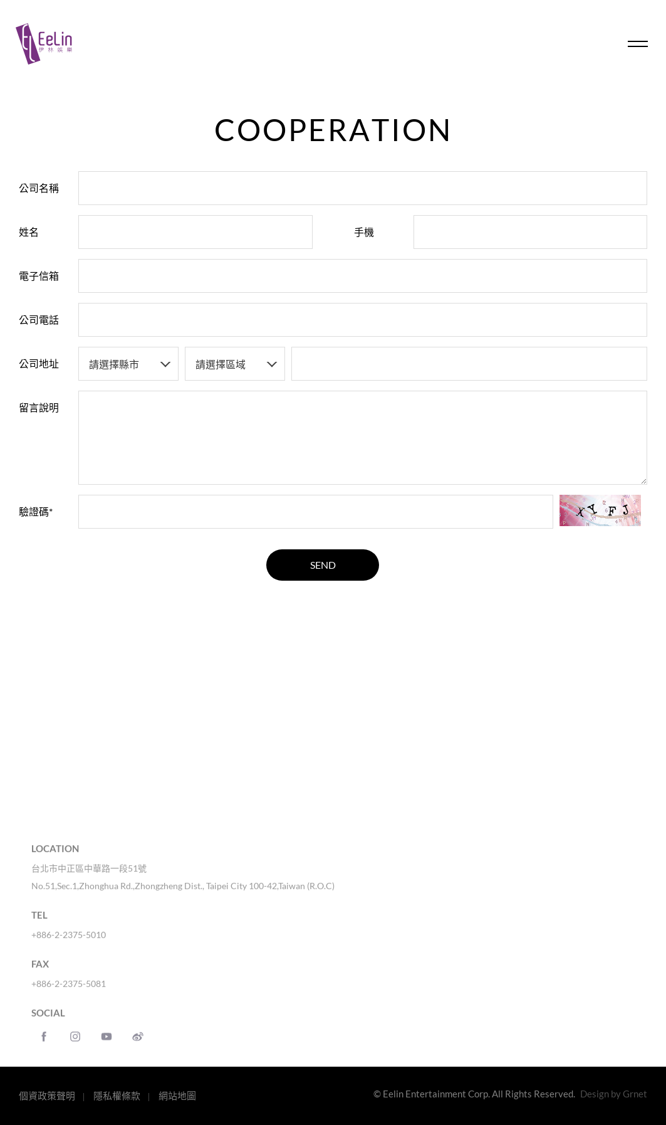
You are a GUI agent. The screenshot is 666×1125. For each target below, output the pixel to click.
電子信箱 (39, 276)
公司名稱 (39, 188)
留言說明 (39, 407)
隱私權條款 (116, 1095)
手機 (364, 232)
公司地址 (39, 363)
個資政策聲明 (47, 1095)
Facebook (43, 1045)
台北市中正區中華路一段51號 (89, 877)
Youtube (106, 1045)
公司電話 (39, 319)
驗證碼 (36, 512)
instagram (75, 1045)
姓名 (29, 232)
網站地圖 (177, 1095)
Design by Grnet (613, 1093)
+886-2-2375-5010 (68, 943)
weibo (137, 1045)
